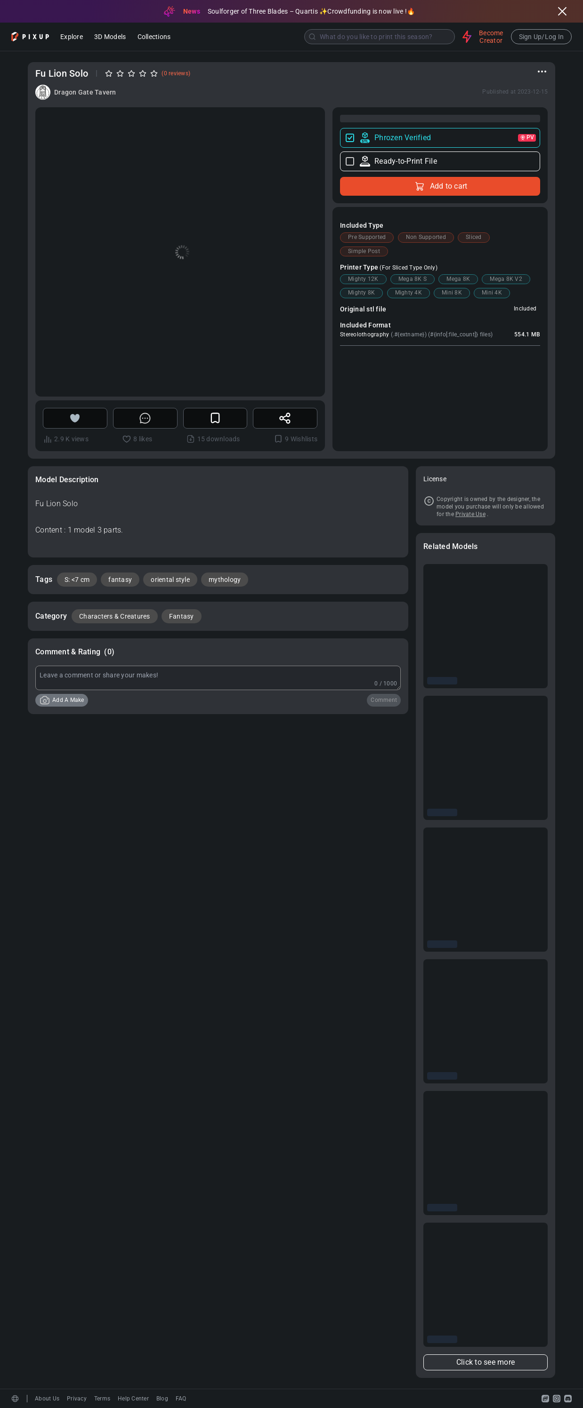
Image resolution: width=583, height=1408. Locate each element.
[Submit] (312, 36)
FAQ (181, 1398)
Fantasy (181, 616)
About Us (47, 1398)
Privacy (77, 1398)
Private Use (470, 514)
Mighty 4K (408, 292)
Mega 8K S (412, 279)
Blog (162, 1398)
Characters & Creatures (114, 616)
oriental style (170, 579)
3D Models (110, 37)
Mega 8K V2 (506, 279)
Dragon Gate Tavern (85, 92)
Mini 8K (452, 292)
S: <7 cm (77, 579)
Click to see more (485, 1362)
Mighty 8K (361, 292)
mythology (225, 579)
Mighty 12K (363, 279)
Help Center (133, 1398)
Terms (102, 1398)
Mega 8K (458, 279)
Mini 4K (492, 292)
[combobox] (317, 36)
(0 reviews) (176, 73)
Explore (71, 37)
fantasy (120, 579)
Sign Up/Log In (541, 36)
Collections (154, 37)
